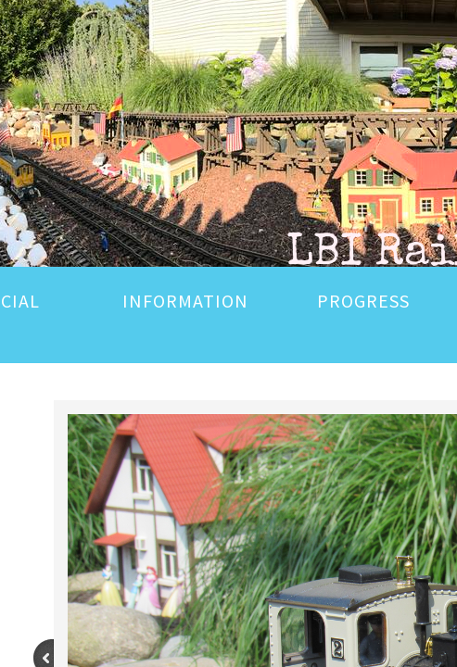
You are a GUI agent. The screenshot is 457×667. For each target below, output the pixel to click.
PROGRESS (363, 300)
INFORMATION (185, 300)
